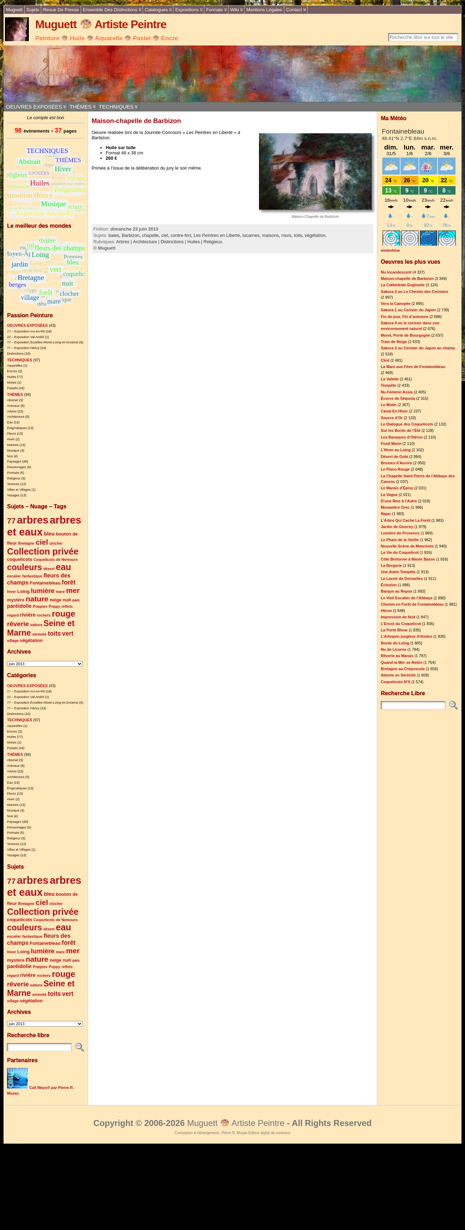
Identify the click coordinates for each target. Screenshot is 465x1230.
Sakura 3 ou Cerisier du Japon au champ (418, 348)
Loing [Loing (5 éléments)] (23, 591)
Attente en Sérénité (398, 675)
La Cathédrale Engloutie (402, 285)
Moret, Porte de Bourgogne (405, 335)
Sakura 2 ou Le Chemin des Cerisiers (414, 291)
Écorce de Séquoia (398, 398)
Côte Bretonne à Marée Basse (408, 559)
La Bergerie (391, 565)
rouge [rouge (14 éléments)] (63, 613)
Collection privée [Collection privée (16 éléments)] (43, 551)
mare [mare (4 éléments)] (60, 591)
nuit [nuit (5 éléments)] (67, 599)
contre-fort (180, 235)
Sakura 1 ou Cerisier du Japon (408, 310)
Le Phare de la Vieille (400, 540)
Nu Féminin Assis (397, 392)
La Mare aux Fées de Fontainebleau (413, 367)
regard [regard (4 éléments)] (13, 615)
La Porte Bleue (394, 630)
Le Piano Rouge (395, 469)
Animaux (13, 406)
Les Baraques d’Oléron (402, 437)
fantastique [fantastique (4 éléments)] (32, 576)
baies (113, 235)
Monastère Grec (395, 507)
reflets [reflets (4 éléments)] (67, 606)
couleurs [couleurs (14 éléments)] (24, 567)
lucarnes (250, 235)
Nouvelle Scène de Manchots (407, 546)
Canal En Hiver (394, 411)
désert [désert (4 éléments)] (49, 569)
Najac (386, 514)
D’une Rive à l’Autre (399, 501)
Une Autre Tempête (398, 572)
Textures (13, 484)
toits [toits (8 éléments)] (54, 633)
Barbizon (131, 235)
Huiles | (195, 241)
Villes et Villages (19, 489)
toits (298, 235)
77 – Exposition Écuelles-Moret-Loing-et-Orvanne (42, 342)
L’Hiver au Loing (396, 450)
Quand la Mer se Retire (401, 662)
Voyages (13, 495)
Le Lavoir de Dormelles (402, 578)
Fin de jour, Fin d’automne (404, 316)
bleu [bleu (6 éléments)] (49, 534)
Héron (386, 610)
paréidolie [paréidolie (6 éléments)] (19, 606)
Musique (13, 450)
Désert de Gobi (394, 456)
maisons (270, 235)
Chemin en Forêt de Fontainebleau (412, 604)
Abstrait (12, 400)
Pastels (12, 388)
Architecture (15, 416)
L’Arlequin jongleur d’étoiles (406, 636)
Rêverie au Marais (397, 656)
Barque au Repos (396, 591)
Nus (10, 456)
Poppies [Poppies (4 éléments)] (40, 606)
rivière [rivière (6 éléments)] (28, 615)
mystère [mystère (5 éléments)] (15, 599)
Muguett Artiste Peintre (100, 24)
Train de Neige (394, 341)
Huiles (11, 377)
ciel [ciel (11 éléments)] (42, 542)
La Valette (390, 379)
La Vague (389, 494)
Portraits (13, 473)
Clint (385, 360)
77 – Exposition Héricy (23, 348)
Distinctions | (174, 241)
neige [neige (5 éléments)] (56, 599)
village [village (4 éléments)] (13, 640)
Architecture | (147, 241)
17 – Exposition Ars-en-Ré (26, 331)
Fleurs (11, 433)
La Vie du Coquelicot (399, 552)
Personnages (16, 467)
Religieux (13, 478)
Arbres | (124, 241)
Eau (10, 422)
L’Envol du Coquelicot (401, 624)
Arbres (12, 411)
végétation (315, 235)
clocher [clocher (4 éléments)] (56, 543)
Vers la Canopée (395, 303)
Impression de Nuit (398, 617)
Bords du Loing (395, 643)
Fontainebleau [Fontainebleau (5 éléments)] (45, 583)
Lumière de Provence (400, 533)
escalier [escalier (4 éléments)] (14, 576)
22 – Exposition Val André (25, 337)
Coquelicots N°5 (395, 682)
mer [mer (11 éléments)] (73, 590)
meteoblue (390, 250)
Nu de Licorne (394, 649)
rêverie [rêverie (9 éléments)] (18, 624)
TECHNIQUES (116, 107)
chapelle (150, 235)
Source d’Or (392, 418)
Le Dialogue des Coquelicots (407, 424)
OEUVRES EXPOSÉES (34, 107)
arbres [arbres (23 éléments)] (33, 520)
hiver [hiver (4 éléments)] (11, 591)
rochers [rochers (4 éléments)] (44, 615)
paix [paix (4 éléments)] (76, 600)
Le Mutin (389, 405)
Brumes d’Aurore (396, 463)
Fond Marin (391, 443)
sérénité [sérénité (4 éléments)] (39, 634)
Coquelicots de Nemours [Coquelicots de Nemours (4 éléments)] (55, 559)
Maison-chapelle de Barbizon (136, 120)
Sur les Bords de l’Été (400, 430)
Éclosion (389, 585)
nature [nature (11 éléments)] (37, 599)
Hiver (11, 439)
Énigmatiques (17, 428)
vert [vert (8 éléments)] (67, 633)
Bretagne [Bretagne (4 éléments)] (26, 543)
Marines (13, 445)
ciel (164, 235)
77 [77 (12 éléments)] (11, 520)
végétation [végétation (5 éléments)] (31, 640)
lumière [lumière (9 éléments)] (43, 590)
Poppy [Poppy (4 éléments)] (54, 606)
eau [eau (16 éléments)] (63, 567)
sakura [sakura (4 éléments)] (36, 625)
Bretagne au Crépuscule (403, 669)
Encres (12, 371)
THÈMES (80, 107)
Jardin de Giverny (397, 527)
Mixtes (12, 382)
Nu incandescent (396, 272)
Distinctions (15, 353)
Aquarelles (15, 365)
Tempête (388, 385)
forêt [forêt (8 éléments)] (68, 582)
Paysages (14, 461)
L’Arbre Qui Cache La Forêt (405, 520)
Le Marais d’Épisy (397, 488)
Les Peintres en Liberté (217, 235)
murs (286, 235)
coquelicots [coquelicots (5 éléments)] (19, 559)
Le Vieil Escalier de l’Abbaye (407, 598)
